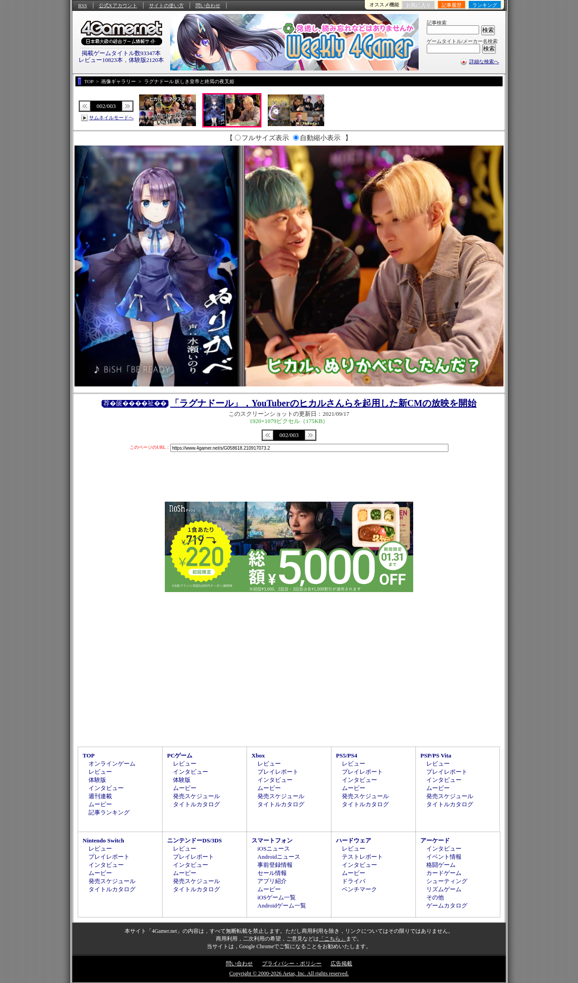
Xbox (258, 755)
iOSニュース (273, 848)
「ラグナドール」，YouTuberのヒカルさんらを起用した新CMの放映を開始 (323, 403)
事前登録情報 (275, 864)
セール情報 (272, 873)
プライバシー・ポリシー (292, 963)
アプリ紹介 (272, 881)
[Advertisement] (289, 668)
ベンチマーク (359, 889)
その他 (435, 897)
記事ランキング (109, 812)
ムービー (100, 804)
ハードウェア (353, 840)
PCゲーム (179, 755)
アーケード (435, 840)
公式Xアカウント (118, 5)
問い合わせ (208, 5)
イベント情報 (443, 856)
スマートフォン (272, 840)
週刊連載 (100, 796)
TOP (89, 755)
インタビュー (106, 788)
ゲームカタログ (446, 905)
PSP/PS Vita (435, 755)
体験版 (97, 779)
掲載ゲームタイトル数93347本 (121, 53)
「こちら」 (332, 939)
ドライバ (353, 881)
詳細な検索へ (484, 61)
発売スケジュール (196, 796)
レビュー (100, 771)
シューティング (446, 881)
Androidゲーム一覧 (281, 905)
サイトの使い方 (166, 5)
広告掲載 (341, 963)
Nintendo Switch (103, 840)
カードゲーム (443, 873)
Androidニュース (278, 856)
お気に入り (418, 5)
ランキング (484, 5)
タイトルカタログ (196, 804)
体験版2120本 (146, 59)
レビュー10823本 (101, 59)
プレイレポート (277, 771)
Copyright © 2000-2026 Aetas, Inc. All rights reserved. (289, 973)
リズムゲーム (443, 889)
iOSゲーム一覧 (276, 897)
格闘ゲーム (441, 864)
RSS (82, 5)
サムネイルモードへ (111, 117)
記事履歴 (451, 5)
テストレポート (362, 856)
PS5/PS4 (346, 755)
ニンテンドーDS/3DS (194, 840)
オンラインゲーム (112, 763)
